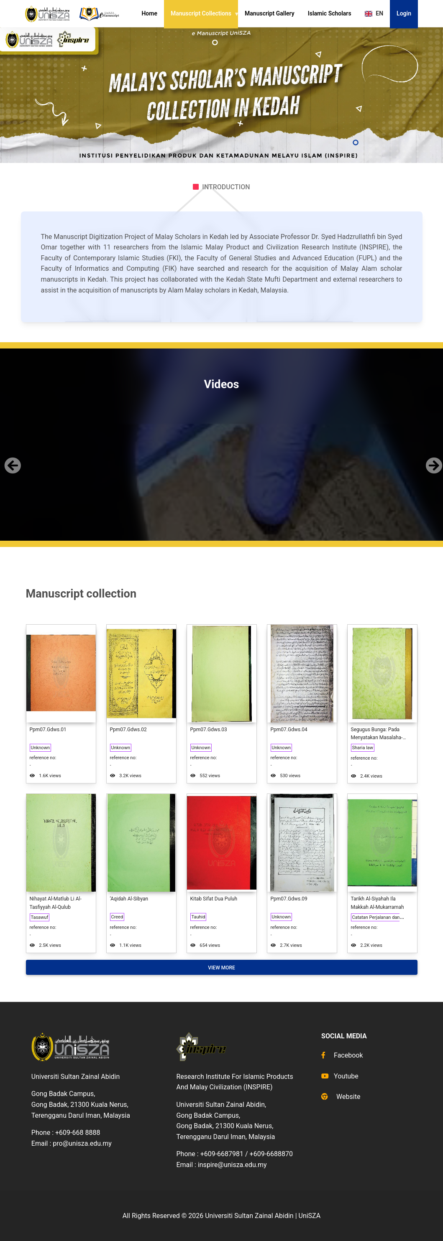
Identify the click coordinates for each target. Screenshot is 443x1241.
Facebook (342, 1055)
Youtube (339, 1076)
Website (340, 1097)
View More (221, 968)
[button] (11, 458)
